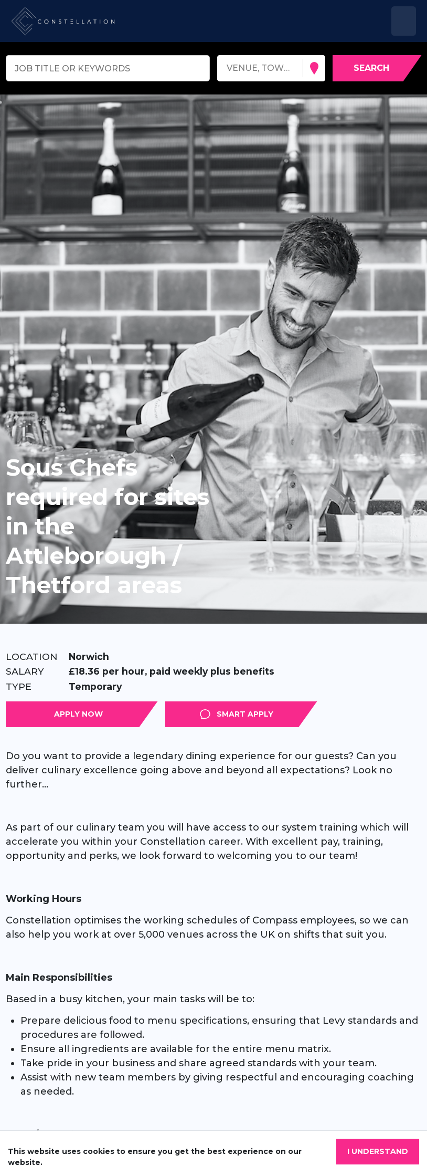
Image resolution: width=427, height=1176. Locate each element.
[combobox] (228, 68)
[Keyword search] (108, 68)
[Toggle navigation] (403, 21)
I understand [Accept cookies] (377, 1151)
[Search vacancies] (377, 68)
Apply (157, 714)
